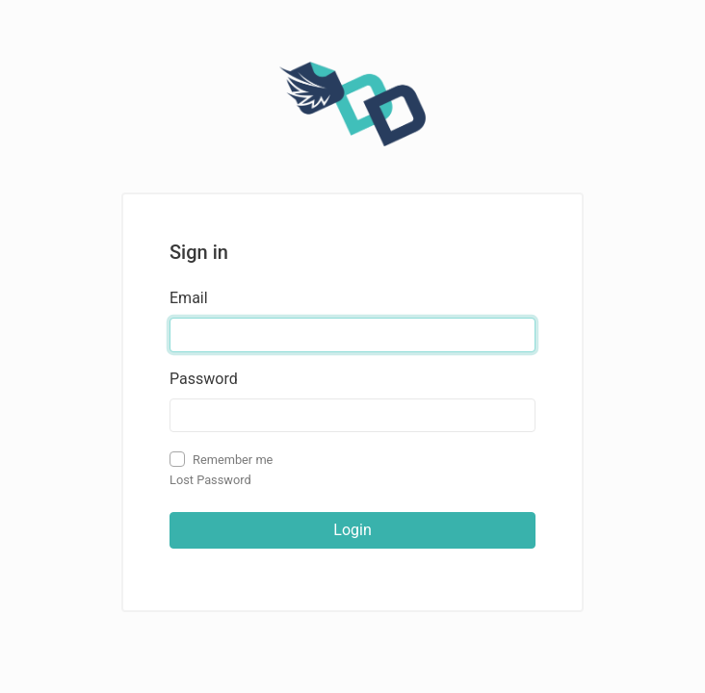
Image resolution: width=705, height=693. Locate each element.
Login (352, 530)
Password (204, 379)
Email (189, 298)
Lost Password (210, 480)
